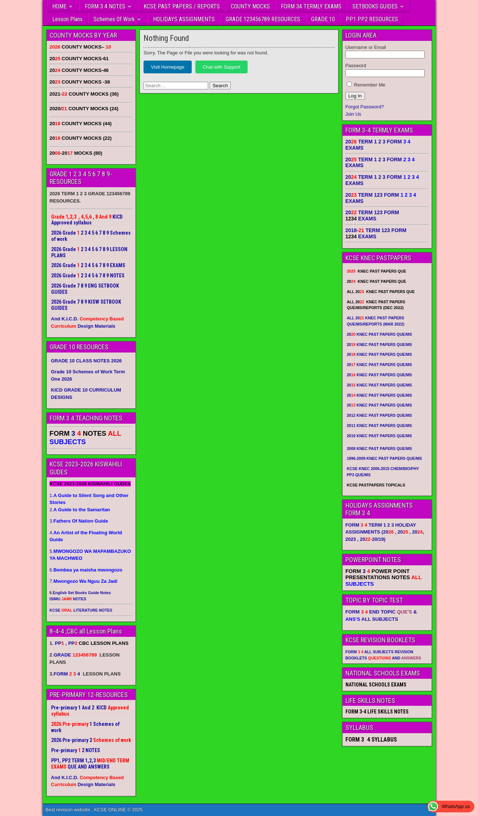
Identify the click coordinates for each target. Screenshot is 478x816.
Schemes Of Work (114, 19)
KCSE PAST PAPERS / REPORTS (182, 6)
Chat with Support (221, 67)
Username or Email (365, 47)
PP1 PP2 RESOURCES (372, 19)
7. (84, 581)
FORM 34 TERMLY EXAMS (311, 6)
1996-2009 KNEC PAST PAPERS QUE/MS (384, 458)
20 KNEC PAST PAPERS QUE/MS (379, 334)
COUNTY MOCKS (250, 6)
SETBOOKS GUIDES (375, 6)
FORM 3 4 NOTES (105, 6)
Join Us (353, 114)
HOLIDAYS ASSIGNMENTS (184, 19)
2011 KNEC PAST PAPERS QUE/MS (379, 425)
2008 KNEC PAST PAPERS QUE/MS (379, 448)
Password (355, 65)
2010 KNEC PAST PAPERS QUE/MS (379, 436)
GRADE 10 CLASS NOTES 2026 (86, 360)
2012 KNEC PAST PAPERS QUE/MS (379, 415)
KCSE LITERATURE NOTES (81, 610)
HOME (59, 6)
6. (86, 570)
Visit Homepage (167, 67)
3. (79, 521)
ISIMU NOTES (68, 599)
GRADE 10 (323, 19)
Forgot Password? (364, 106)
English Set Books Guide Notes (82, 592)
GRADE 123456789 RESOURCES (263, 19)
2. (80, 509)
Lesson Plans (67, 19)
